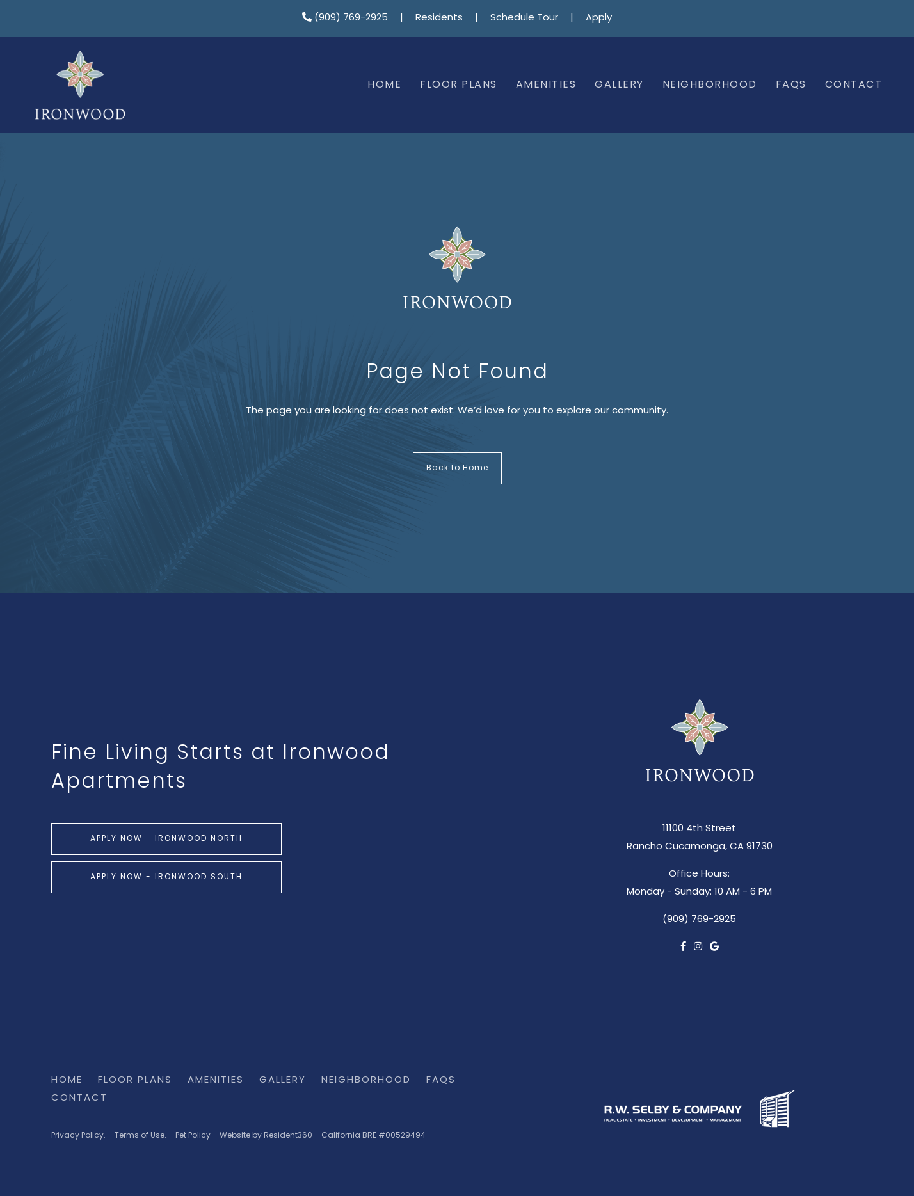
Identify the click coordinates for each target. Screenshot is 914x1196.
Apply (599, 18)
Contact (854, 85)
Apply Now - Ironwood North (166, 839)
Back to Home (457, 468)
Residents (439, 18)
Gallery (619, 85)
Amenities (546, 85)
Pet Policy (193, 1135)
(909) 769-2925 (345, 18)
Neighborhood (709, 85)
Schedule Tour (524, 18)
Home (384, 85)
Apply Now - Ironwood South (166, 877)
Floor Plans (458, 85)
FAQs (791, 85)
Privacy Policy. (78, 1135)
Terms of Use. (140, 1135)
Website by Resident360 (266, 1135)
